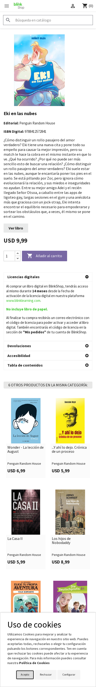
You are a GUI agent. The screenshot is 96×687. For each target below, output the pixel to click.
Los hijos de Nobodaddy (61, 481)
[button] (48, 277)
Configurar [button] (68, 674)
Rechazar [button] (46, 674)
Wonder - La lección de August (25, 390)
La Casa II (15, 479)
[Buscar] (48, 20)
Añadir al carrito (44, 256)
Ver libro (16, 228)
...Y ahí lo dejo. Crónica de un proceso (69, 390)
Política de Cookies (34, 663)
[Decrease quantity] (18, 258)
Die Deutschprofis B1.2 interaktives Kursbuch (70, 572)
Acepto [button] (25, 674)
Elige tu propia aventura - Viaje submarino (19, 574)
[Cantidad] (9, 256)
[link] (26, 378)
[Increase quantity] (18, 253)
